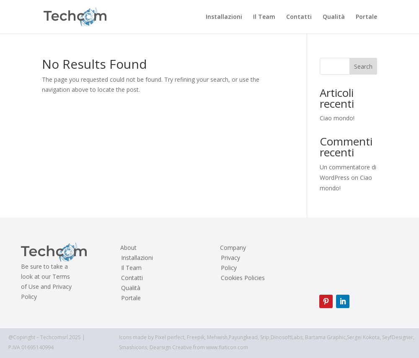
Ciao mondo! (337, 118)
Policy (229, 268)
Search (363, 66)
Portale (366, 17)
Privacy (230, 258)
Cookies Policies (243, 278)
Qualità (334, 17)
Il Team (264, 17)
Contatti (299, 17)
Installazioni (224, 17)
